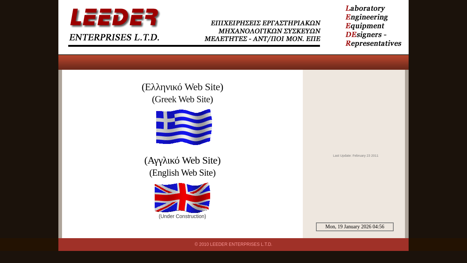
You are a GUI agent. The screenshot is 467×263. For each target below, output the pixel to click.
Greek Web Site (182, 99)
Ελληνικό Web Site (182, 86)
